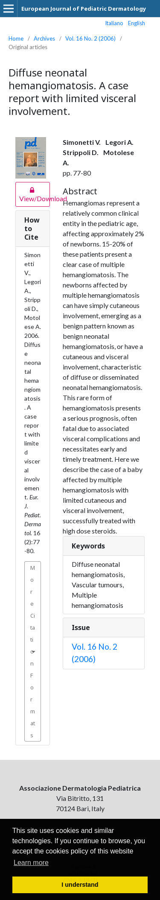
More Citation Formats (32, 651)
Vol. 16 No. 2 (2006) (90, 38)
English (136, 23)
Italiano (114, 23)
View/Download (32, 194)
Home (16, 38)
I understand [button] (79, 884)
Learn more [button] (31, 862)
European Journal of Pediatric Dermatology (83, 8)
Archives (44, 38)
